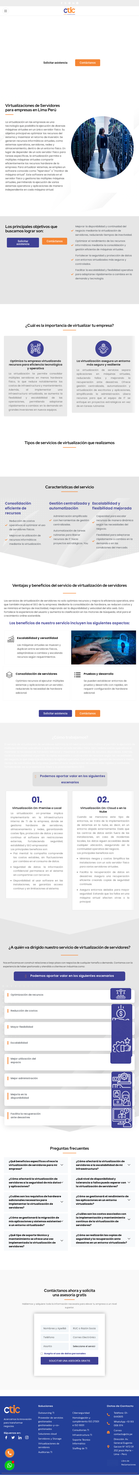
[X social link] (65, 3)
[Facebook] (7, 1437)
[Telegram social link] (77, 3)
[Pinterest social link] (69, 3)
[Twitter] (13, 1437)
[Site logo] (69, 10)
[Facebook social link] (61, 3)
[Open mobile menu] (5, 11)
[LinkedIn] (20, 1437)
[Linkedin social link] (73, 3)
